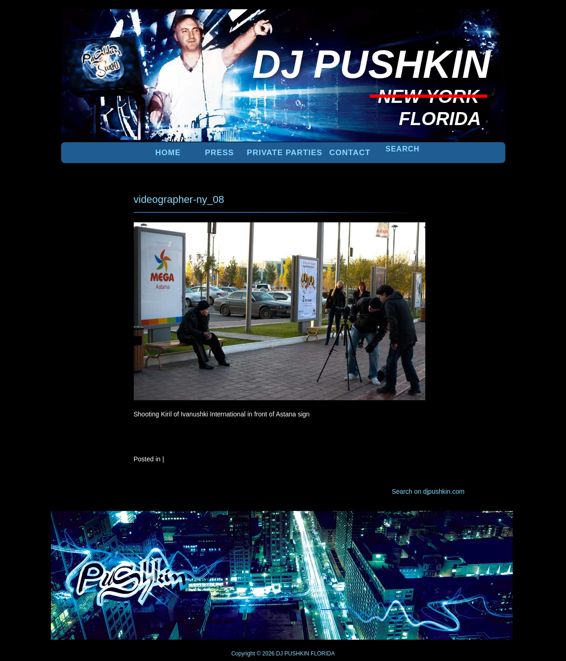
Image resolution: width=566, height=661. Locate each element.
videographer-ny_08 (179, 199)
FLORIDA (323, 653)
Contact (350, 152)
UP (473, 526)
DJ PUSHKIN (291, 653)
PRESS (219, 152)
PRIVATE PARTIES (284, 152)
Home (168, 152)
